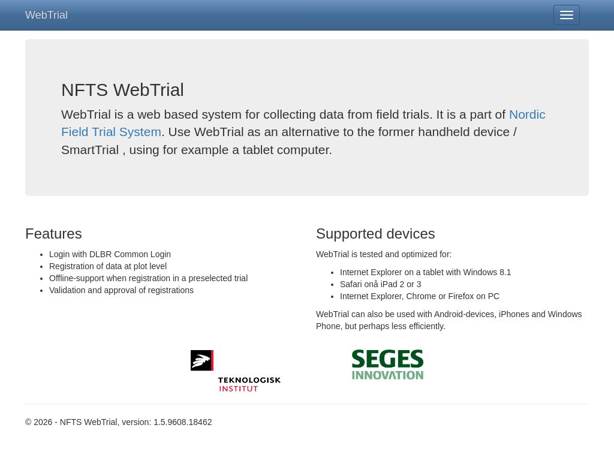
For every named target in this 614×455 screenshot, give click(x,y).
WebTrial (46, 15)
